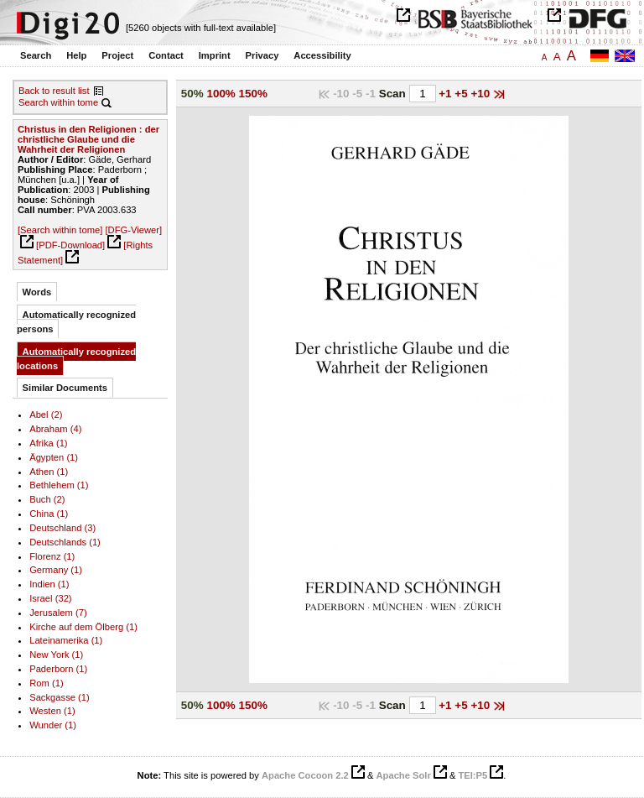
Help (76, 55)
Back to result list (54, 91)
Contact (166, 55)
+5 (462, 93)
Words (37, 292)
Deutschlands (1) (65, 542)
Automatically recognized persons (76, 322)
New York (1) (56, 654)
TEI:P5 (472, 775)
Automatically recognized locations (76, 359)
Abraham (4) (55, 429)
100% (220, 93)
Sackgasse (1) (59, 697)
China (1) (48, 514)
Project (117, 55)
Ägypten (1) (53, 457)
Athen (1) (48, 472)
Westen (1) (52, 711)
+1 (446, 93)
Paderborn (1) (58, 669)
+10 (481, 93)
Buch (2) (47, 499)
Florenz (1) (52, 556)
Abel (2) (45, 414)
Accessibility (322, 55)
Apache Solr (404, 775)
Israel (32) (50, 598)
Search (35, 55)
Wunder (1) (52, 725)
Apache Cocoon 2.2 (305, 775)
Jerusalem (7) (57, 613)
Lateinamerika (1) (65, 640)
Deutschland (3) (62, 528)
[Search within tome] (60, 230)
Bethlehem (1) (58, 485)
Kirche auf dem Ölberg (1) (83, 627)
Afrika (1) (48, 443)
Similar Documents (65, 388)
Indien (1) (49, 584)
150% (253, 93)
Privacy (262, 55)
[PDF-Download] (70, 245)
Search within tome (58, 102)
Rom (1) (46, 683)
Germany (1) (55, 570)
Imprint (215, 55)
